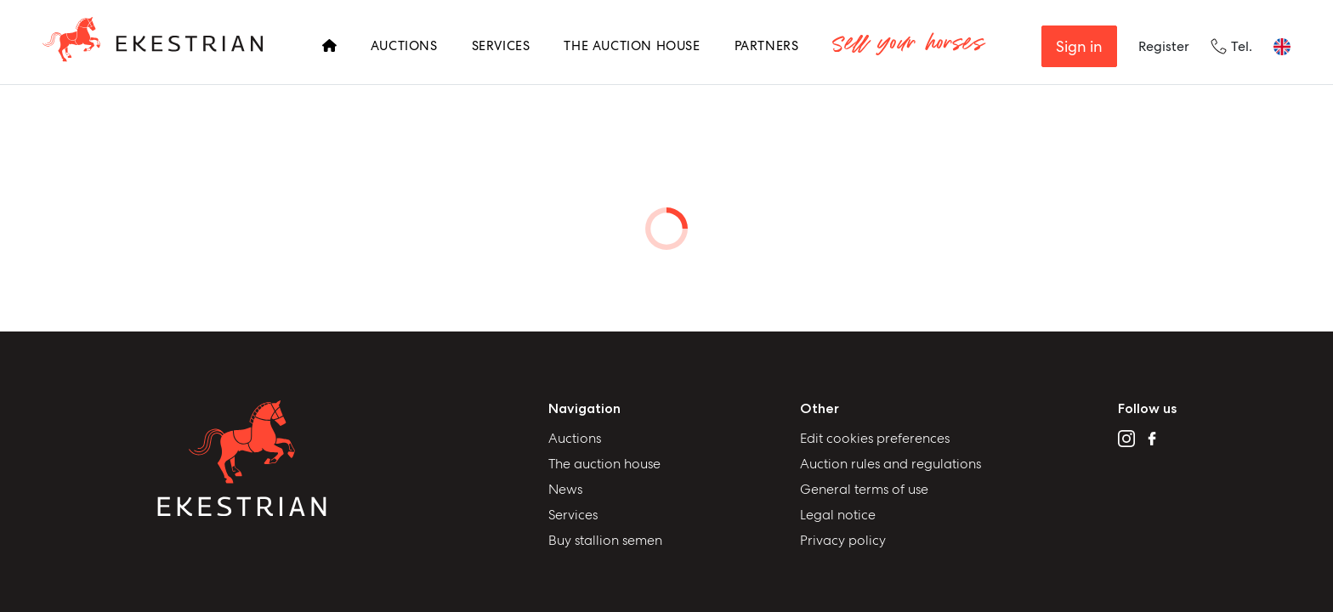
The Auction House (632, 45)
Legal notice (838, 515)
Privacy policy (843, 540)
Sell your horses (907, 46)
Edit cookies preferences (875, 438)
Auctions (404, 45)
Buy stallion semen (605, 540)
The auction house (604, 464)
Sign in (1079, 46)
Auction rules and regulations (890, 464)
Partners (767, 45)
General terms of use (864, 489)
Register (1163, 46)
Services (501, 45)
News (565, 489)
